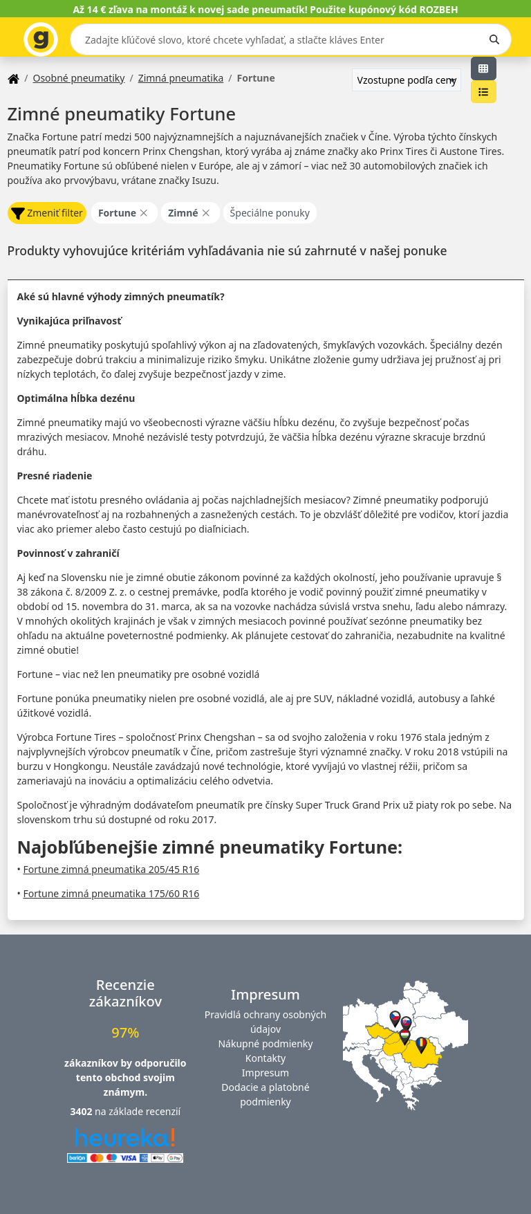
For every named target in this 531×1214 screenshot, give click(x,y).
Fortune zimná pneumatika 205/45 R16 (111, 869)
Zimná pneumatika (181, 77)
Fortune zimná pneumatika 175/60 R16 (111, 893)
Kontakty (265, 1058)
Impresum (265, 1072)
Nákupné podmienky (265, 1043)
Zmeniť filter (47, 213)
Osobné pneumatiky (78, 77)
